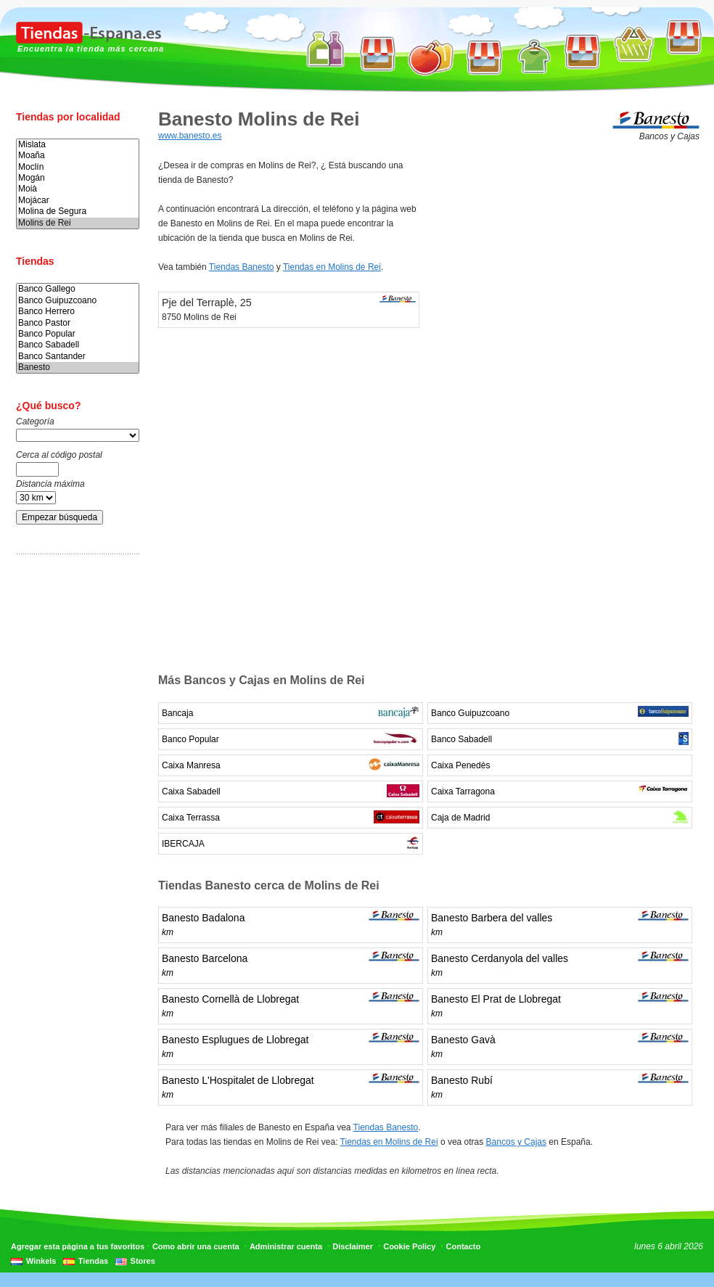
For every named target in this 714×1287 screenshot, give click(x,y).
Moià (78, 189)
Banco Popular (78, 334)
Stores (143, 1261)
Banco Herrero (78, 311)
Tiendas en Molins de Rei (332, 267)
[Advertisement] (74, 793)
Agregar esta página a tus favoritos (77, 1246)
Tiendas (93, 1261)
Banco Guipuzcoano (78, 300)
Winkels (41, 1261)
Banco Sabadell (78, 345)
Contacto (463, 1246)
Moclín (78, 167)
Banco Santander (78, 356)
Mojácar (78, 200)
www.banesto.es (189, 136)
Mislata (78, 144)
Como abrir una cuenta (195, 1246)
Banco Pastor (78, 323)
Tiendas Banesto (241, 267)
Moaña (78, 155)
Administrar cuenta (286, 1246)
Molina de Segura (78, 211)
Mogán (78, 178)
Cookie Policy (409, 1246)
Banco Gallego (78, 289)
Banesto (78, 367)
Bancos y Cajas (516, 1142)
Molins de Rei (78, 223)
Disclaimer (352, 1246)
